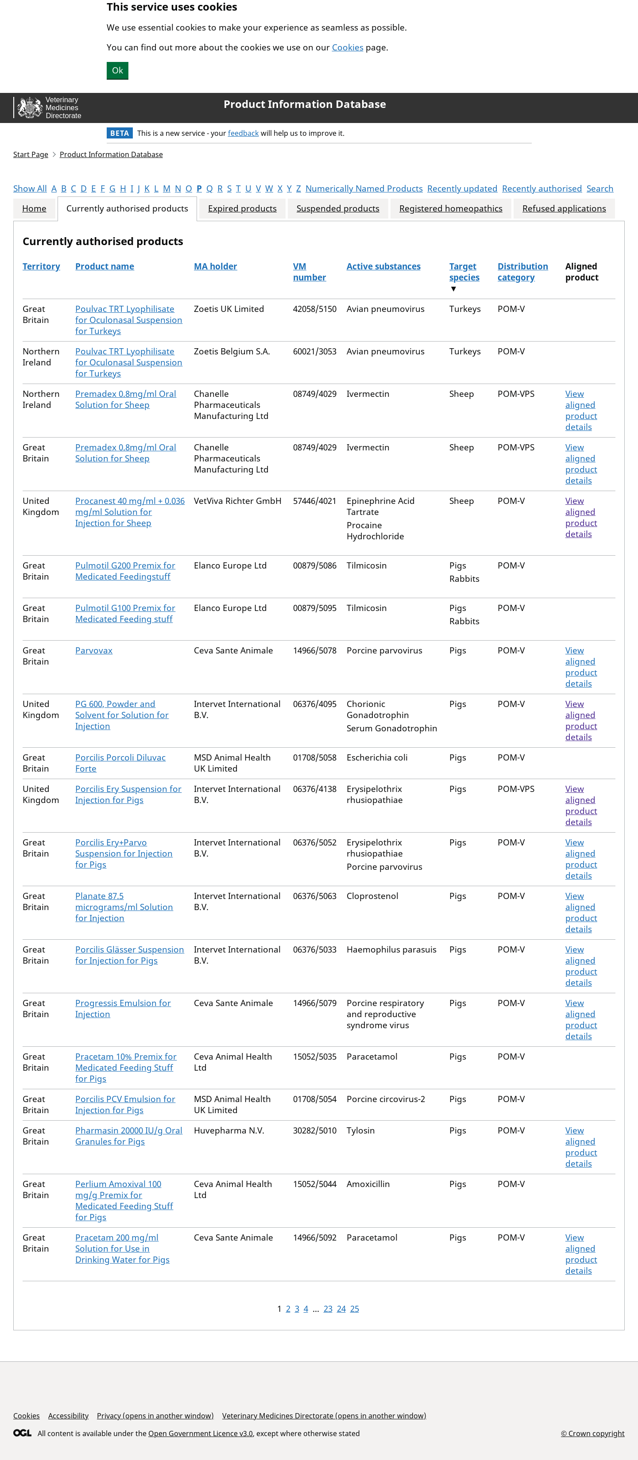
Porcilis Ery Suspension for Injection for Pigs (128, 794)
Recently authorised (542, 188)
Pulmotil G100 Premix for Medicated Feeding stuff (125, 613)
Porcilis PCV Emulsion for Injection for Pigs (125, 1104)
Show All (30, 188)
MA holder (215, 266)
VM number (309, 272)
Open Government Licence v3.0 (200, 1433)
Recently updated (462, 188)
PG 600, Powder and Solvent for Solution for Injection (122, 715)
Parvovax (93, 650)
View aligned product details (581, 410)
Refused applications (564, 208)
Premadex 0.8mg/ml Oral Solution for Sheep (125, 399)
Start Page (30, 154)
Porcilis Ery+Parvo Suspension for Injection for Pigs (124, 853)
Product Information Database (305, 104)
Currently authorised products (127, 208)
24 (341, 1308)
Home (34, 208)
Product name (104, 266)
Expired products (242, 208)
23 (328, 1308)
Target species (464, 272)
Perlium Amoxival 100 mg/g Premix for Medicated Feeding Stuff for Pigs (124, 1200)
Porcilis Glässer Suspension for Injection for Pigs (129, 955)
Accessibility (68, 1416)
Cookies (347, 47)
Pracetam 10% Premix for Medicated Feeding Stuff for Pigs (126, 1067)
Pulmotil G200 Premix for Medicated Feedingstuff (125, 571)
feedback (243, 133)
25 (354, 1308)
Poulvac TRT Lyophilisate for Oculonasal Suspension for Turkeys (128, 320)
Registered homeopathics (451, 208)
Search (600, 188)
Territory (41, 266)
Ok (117, 70)
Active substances (384, 266)
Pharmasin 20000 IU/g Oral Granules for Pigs (128, 1136)
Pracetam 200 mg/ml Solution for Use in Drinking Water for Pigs (122, 1248)
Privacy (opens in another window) (155, 1416)
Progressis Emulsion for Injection (123, 1008)
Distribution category (523, 272)
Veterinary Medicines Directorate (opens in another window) (324, 1416)
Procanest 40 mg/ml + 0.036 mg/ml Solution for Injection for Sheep (130, 512)
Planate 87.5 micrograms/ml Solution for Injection (124, 907)
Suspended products (338, 208)
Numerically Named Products (364, 188)
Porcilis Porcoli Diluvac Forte (120, 763)
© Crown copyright (593, 1433)
